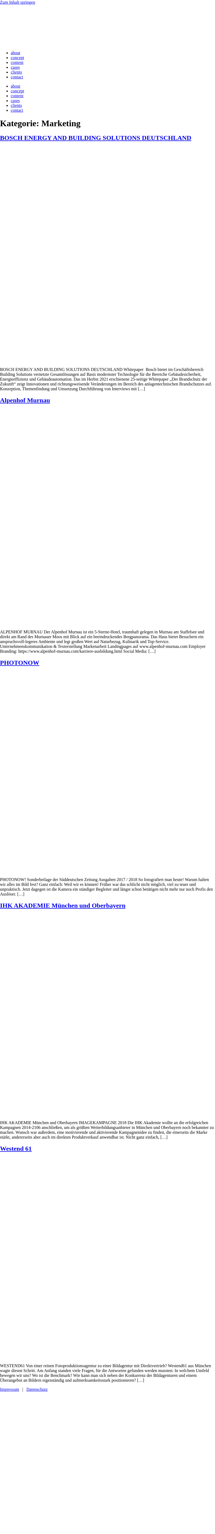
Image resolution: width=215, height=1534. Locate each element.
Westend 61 (16, 1148)
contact (17, 77)
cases (15, 67)
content (17, 62)
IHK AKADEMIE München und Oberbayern (63, 905)
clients (16, 72)
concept (17, 57)
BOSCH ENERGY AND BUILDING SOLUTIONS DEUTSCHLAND (95, 137)
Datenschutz (37, 1389)
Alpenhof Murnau (25, 400)
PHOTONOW (19, 662)
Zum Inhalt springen (17, 2)
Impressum (9, 1389)
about (15, 52)
